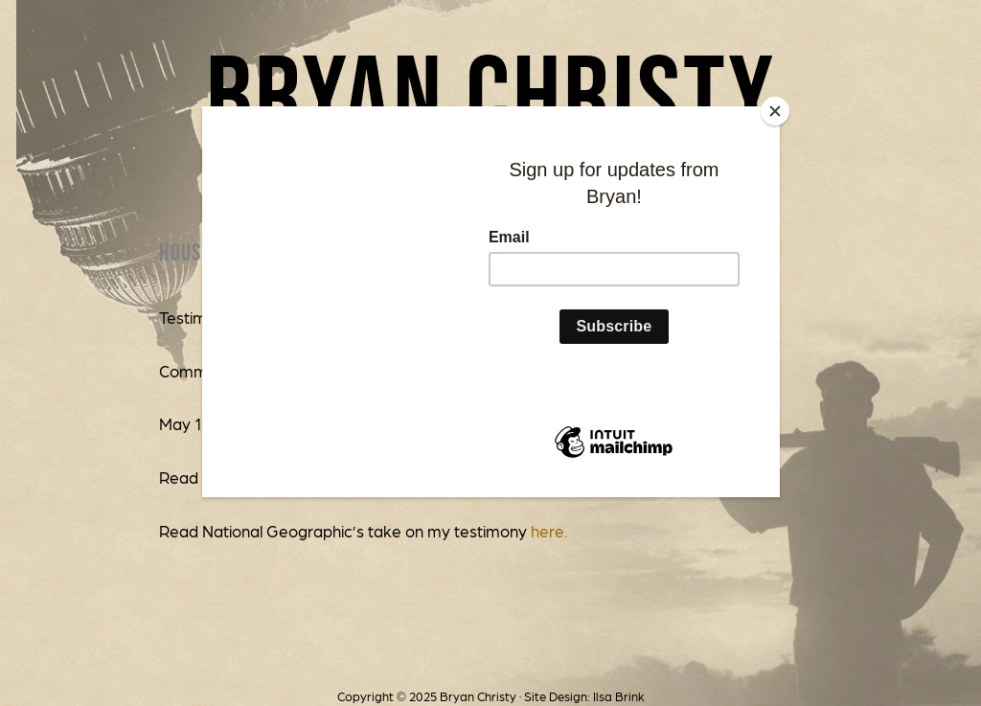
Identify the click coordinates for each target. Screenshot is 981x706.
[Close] (775, 111)
